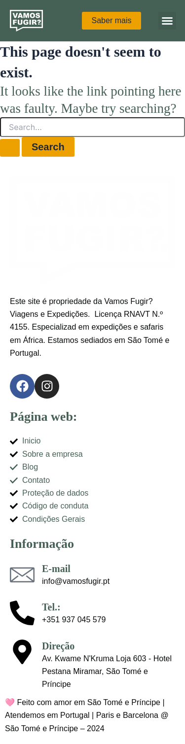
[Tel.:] (22, 613)
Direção (58, 646)
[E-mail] (22, 574)
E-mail (56, 568)
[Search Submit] (10, 148)
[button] (167, 21)
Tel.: (51, 607)
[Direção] (22, 652)
